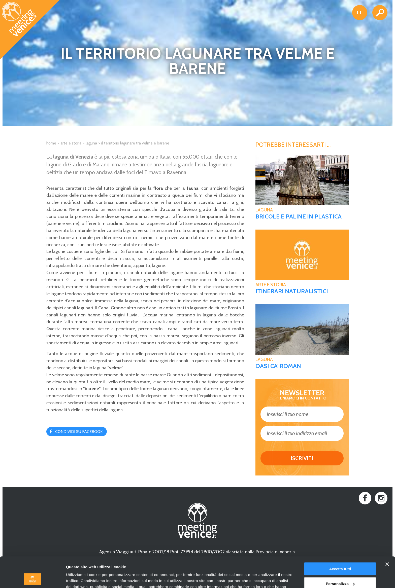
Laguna (91, 143)
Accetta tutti (340, 540)
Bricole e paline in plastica (298, 216)
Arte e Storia (70, 143)
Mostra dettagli (79, 578)
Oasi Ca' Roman (278, 366)
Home (51, 143)
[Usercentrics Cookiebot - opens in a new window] (33, 578)
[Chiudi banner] (387, 535)
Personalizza (340, 555)
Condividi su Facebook (79, 431)
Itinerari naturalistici (291, 291)
